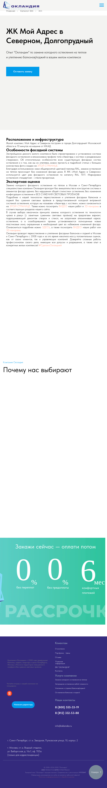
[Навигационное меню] (101, 5)
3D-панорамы (91, 206)
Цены (68, 653)
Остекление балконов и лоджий (67, 692)
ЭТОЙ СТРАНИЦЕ (47, 165)
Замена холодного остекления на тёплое (71, 680)
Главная (10, 10)
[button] (22, 71)
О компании (60, 649)
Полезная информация (60, 662)
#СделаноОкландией (50, 245)
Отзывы (58, 657)
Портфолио (59, 653)
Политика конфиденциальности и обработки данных (56, 777)
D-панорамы (14, 230)
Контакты (58, 671)
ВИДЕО (63, 206)
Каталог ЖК (26, 10)
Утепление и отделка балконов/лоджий (70, 688)
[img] (25, 646)
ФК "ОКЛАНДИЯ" (62, 667)
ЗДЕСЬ (46, 227)
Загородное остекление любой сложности (71, 684)
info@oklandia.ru (63, 725)
